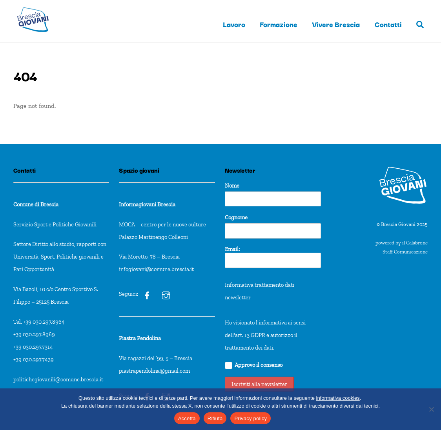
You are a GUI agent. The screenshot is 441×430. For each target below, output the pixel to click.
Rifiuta (215, 418)
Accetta (187, 418)
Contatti (388, 23)
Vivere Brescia (336, 23)
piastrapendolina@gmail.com (154, 370)
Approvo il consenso (253, 365)
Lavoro (234, 23)
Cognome (236, 217)
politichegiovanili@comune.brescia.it (58, 379)
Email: (273, 257)
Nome (232, 185)
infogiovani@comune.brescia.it (156, 269)
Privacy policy (250, 418)
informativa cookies (338, 398)
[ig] (147, 293)
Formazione (278, 23)
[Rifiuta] (431, 409)
